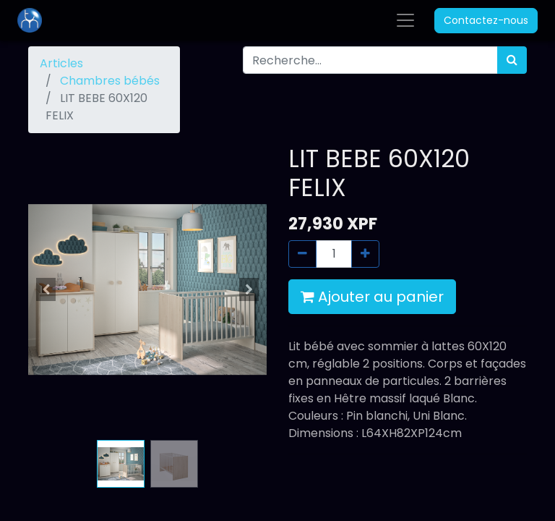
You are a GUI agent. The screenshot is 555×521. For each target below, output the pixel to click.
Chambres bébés (110, 80)
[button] (46, 289)
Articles (61, 63)
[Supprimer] (302, 254)
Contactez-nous (486, 20)
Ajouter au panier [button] (372, 297)
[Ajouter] (365, 254)
